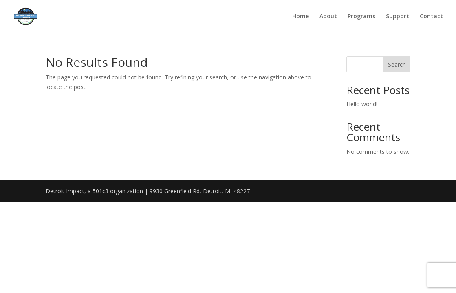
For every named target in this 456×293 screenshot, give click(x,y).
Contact (431, 16)
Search (397, 64)
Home (300, 16)
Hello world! (361, 104)
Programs (361, 16)
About (328, 16)
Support (397, 16)
